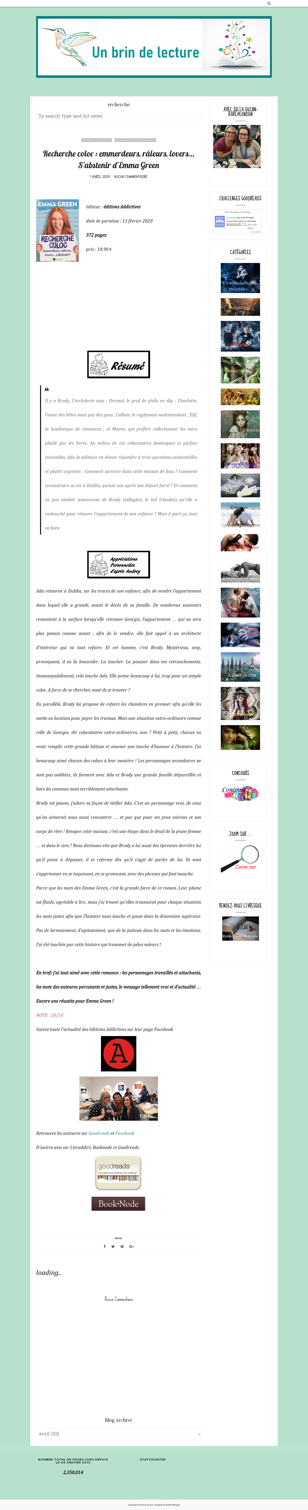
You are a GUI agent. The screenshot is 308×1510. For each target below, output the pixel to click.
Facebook (124, 1133)
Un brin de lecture (146, 1505)
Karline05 (231, 217)
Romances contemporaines (135, 140)
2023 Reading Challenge (237, 212)
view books (255, 232)
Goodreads (99, 1133)
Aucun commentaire (131, 176)
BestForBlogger (173, 1505)
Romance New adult (96, 140)
